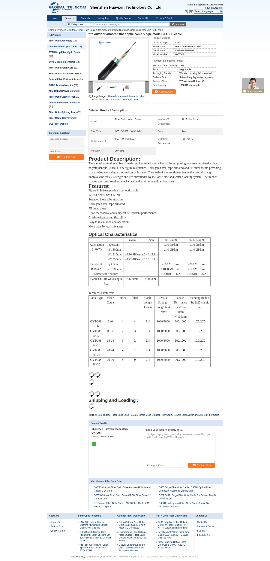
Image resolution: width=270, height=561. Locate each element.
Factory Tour (103, 18)
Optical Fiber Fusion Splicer (64, 79)
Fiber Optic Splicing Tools (63, 112)
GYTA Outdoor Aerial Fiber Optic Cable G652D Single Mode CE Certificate (132, 525)
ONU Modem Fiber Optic (62, 62)
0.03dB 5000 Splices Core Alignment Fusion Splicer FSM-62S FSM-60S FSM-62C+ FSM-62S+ (96, 536)
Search (180, 24)
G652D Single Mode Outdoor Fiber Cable (151, 415)
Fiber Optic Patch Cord (61, 67)
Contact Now (66, 157)
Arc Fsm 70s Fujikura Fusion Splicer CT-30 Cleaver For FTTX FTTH (94, 548)
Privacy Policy (78, 556)
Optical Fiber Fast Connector (64, 102)
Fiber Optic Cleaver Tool (62, 97)
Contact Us (143, 18)
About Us (85, 18)
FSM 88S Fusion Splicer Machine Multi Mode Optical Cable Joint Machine (93, 525)
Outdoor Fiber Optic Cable (82, 30)
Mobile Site (203, 535)
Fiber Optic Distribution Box (64, 73)
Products (69, 18)
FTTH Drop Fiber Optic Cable (64, 52)
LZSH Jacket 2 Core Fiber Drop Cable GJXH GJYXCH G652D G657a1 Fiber (173, 535)
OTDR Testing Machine (61, 85)
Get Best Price (130, 99)
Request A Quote (213, 8)
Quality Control (123, 18)
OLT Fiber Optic (57, 124)
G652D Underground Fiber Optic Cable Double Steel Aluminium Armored (132, 548)
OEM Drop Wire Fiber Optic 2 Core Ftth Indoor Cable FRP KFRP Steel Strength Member (173, 525)
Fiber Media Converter (61, 118)
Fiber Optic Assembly (60, 40)
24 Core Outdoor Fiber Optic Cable (111, 415)
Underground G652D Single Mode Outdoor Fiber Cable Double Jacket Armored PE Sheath (133, 536)
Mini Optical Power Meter (62, 91)
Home (55, 18)
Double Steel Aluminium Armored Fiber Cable (196, 415)
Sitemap (201, 530)
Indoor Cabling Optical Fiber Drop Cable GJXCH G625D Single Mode (172, 545)
